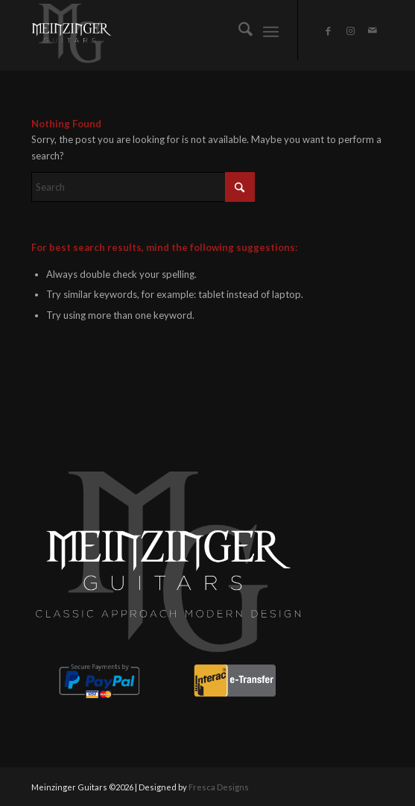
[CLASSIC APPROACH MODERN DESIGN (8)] (172, 33)
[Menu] (271, 30)
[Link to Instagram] (350, 30)
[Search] (238, 30)
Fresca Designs (219, 787)
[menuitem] (238, 30)
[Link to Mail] (372, 30)
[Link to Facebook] (328, 30)
